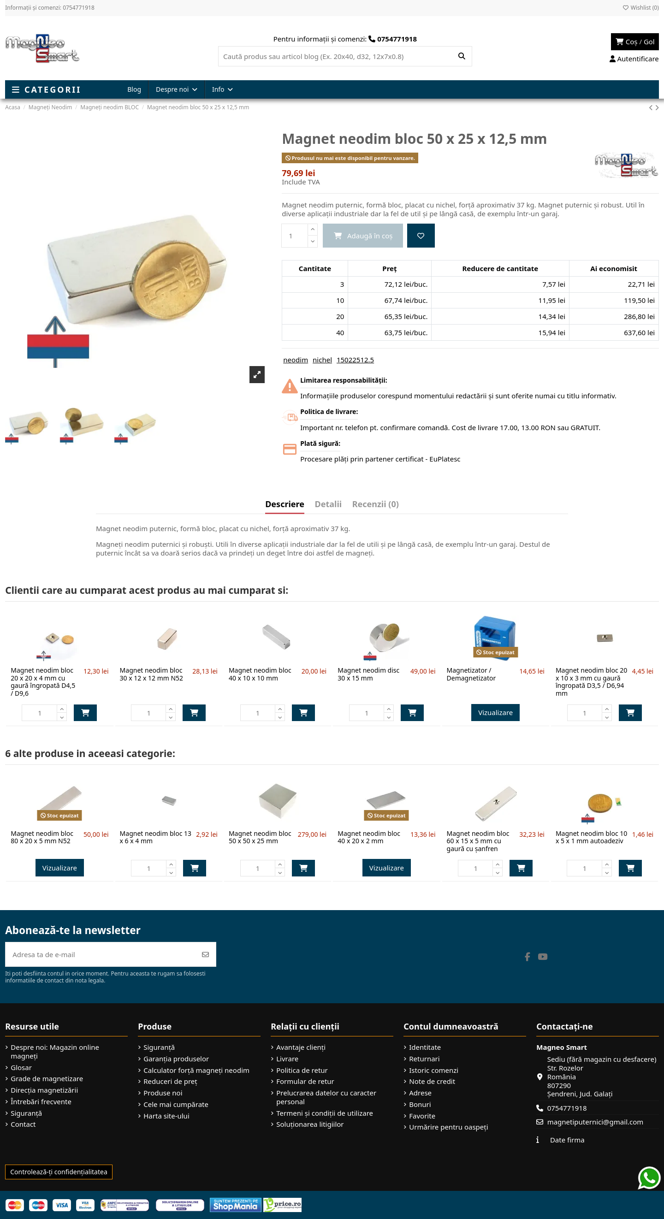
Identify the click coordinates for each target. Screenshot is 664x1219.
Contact (23, 1124)
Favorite (422, 1116)
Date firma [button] (567, 1139)
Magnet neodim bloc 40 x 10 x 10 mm (260, 674)
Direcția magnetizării (44, 1090)
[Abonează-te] (205, 954)
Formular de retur (305, 1081)
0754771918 (567, 1107)
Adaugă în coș (85, 712)
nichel (322, 359)
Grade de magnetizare (47, 1078)
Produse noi (162, 1093)
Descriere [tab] (284, 504)
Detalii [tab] (328, 504)
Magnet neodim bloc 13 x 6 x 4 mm (155, 837)
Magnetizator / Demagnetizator (471, 674)
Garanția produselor (176, 1058)
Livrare (287, 1058)
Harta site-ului (166, 1116)
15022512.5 (355, 359)
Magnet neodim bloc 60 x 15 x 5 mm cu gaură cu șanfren (478, 841)
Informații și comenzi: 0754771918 (50, 8)
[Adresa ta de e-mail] (101, 954)
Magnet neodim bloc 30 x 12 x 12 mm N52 (152, 674)
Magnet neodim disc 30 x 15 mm (368, 674)
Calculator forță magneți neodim (196, 1070)
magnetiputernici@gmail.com (595, 1121)
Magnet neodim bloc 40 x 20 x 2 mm (369, 837)
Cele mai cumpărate (175, 1104)
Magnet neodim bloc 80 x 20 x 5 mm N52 (42, 837)
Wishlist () (640, 8)
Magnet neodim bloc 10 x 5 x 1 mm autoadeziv (591, 837)
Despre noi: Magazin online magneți (55, 1051)
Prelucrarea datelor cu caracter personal (326, 1097)
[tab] (375, 506)
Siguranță (26, 1113)
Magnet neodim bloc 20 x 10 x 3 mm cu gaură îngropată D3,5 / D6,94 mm (591, 682)
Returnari (424, 1058)
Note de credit (432, 1081)
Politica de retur (302, 1070)
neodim (295, 359)
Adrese (420, 1093)
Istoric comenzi (433, 1070)
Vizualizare (495, 712)
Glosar (21, 1067)
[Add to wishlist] (421, 236)
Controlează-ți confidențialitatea (58, 1171)
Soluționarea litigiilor (310, 1124)
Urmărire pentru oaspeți (448, 1127)
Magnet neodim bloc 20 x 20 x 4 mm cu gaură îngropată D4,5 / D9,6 (43, 682)
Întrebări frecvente (41, 1101)
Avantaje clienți (301, 1047)
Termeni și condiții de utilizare (324, 1113)
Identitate (425, 1047)
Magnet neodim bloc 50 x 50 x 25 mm (260, 837)
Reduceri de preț (170, 1081)
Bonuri (420, 1104)
